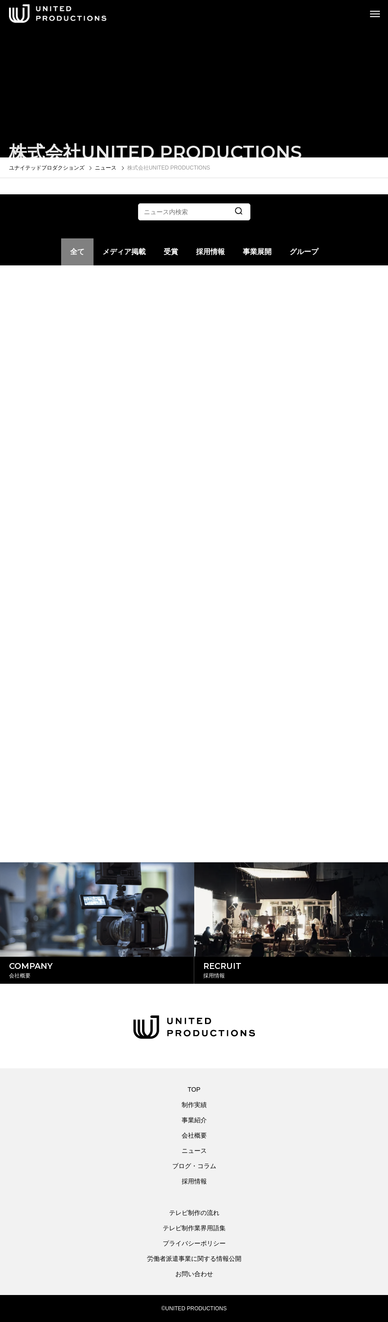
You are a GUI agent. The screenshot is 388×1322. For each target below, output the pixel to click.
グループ (304, 251)
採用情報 (210, 251)
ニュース (194, 1150)
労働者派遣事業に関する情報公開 (194, 1258)
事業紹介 (194, 1120)
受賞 (171, 251)
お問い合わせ (194, 1274)
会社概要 (194, 1135)
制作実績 (194, 1105)
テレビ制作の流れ (194, 1213)
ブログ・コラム (194, 1166)
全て (77, 251)
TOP (194, 1089)
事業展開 (257, 251)
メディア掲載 (124, 251)
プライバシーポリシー (194, 1243)
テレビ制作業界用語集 (194, 1228)
